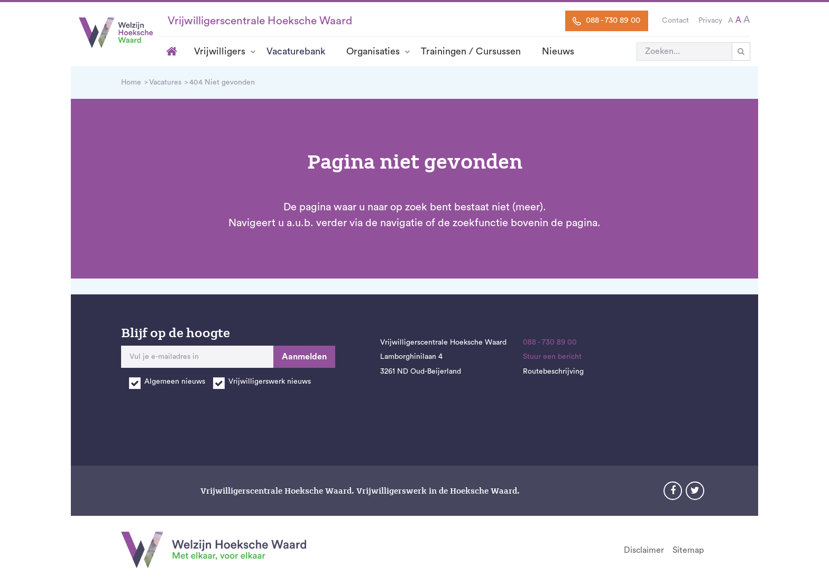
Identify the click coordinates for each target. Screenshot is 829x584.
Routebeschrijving (553, 371)
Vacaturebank (295, 51)
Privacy (710, 20)
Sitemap (688, 550)
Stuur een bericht (552, 356)
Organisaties (373, 51)
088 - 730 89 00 (606, 20)
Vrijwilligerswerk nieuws (269, 381)
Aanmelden (304, 357)
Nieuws (558, 51)
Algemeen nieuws (174, 381)
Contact (675, 20)
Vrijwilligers (219, 51)
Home (171, 51)
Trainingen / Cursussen (471, 51)
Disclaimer (644, 550)
